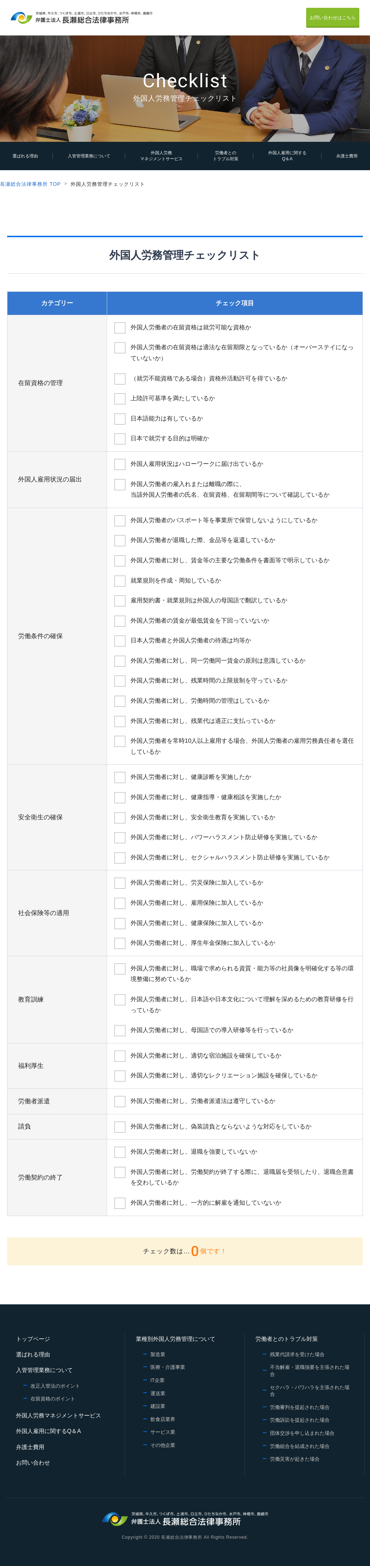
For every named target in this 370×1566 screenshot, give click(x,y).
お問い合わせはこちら (333, 17)
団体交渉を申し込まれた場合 (302, 1433)
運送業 (157, 1393)
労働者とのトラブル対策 (225, 155)
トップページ (33, 1339)
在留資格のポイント (53, 1398)
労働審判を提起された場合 (300, 1407)
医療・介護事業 (167, 1367)
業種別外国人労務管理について (175, 1339)
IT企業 (157, 1380)
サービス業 (162, 1432)
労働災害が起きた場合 (295, 1459)
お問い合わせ (33, 1463)
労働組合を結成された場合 (300, 1446)
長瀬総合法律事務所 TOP (30, 184)
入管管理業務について (89, 156)
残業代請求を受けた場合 (297, 1354)
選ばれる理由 (25, 156)
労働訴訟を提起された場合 (300, 1420)
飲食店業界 (162, 1419)
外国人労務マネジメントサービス (161, 155)
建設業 (157, 1406)
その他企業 (162, 1445)
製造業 (157, 1354)
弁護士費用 (347, 156)
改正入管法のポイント (55, 1386)
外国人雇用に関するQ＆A (287, 155)
